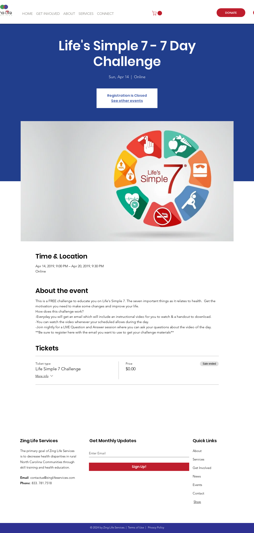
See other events (127, 100)
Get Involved (202, 468)
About (197, 451)
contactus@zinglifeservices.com (52, 477)
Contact (198, 493)
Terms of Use (136, 527)
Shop (197, 502)
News (197, 476)
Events (197, 485)
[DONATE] (231, 12)
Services (198, 459)
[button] (157, 13)
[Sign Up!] (139, 467)
